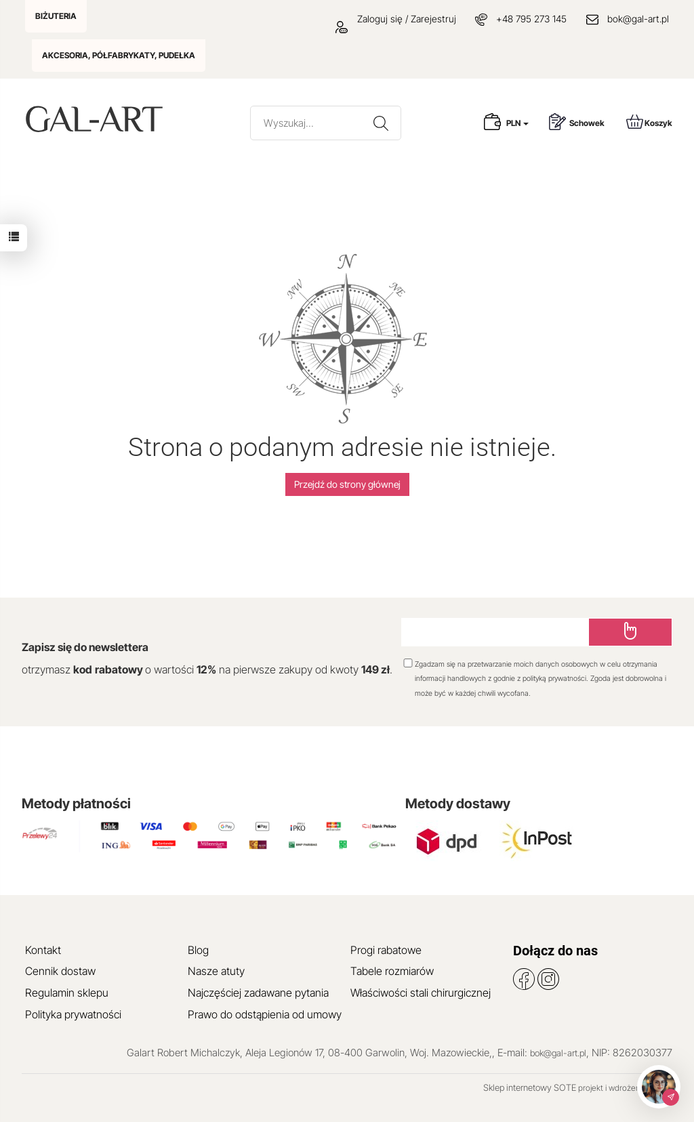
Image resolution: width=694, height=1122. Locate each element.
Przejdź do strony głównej (347, 484)
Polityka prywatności (73, 1014)
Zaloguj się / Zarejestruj (395, 18)
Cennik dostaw (60, 971)
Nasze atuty (216, 971)
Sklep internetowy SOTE (529, 1087)
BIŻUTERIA (56, 16)
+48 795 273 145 (531, 18)
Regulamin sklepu (66, 992)
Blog (198, 950)
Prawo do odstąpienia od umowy (265, 1014)
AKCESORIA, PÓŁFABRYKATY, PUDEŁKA (118, 55)
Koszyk (649, 121)
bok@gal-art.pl (638, 18)
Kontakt (43, 950)
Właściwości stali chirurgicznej (420, 992)
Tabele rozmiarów (392, 971)
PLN (517, 123)
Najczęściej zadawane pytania (258, 992)
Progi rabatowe (386, 950)
